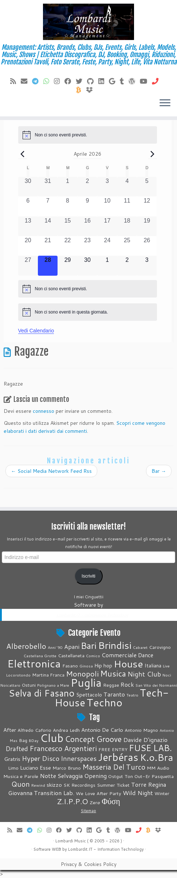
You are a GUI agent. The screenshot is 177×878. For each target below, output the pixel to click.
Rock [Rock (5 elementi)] (127, 684)
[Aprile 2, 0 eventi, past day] (87, 186)
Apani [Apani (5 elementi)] (71, 646)
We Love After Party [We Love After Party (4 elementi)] (98, 793)
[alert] (87, 135)
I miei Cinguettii (88, 597)
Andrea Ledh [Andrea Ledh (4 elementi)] (66, 730)
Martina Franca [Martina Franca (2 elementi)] (48, 674)
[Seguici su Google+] (114, 81)
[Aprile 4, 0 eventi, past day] (127, 186)
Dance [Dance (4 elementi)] (145, 655)
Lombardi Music (70, 841)
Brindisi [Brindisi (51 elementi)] (114, 645)
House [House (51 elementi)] (128, 664)
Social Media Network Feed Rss (51, 471)
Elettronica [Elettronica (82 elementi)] (34, 663)
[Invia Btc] (81, 90)
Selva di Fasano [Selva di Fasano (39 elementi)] (42, 692)
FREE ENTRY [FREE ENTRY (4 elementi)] (112, 749)
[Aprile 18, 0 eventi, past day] (127, 226)
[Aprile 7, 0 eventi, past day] (48, 206)
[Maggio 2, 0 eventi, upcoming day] (127, 265)
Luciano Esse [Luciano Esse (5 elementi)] (35, 767)
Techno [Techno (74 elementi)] (104, 702)
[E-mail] (26, 81)
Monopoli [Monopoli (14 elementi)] (82, 673)
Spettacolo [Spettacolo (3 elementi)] (89, 694)
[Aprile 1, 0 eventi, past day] (67, 186)
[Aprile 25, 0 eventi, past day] (127, 246)
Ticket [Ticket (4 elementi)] (123, 785)
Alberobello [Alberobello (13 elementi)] (26, 646)
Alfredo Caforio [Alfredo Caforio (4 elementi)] (34, 730)
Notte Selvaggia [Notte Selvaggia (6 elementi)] (61, 775)
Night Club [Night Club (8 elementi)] (144, 674)
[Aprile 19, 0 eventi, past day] (147, 226)
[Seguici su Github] (92, 81)
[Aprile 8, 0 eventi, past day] (67, 206)
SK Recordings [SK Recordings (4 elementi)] (79, 785)
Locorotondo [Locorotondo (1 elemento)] (18, 675)
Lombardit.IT (80, 849)
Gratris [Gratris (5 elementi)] (12, 759)
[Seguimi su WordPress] (134, 81)
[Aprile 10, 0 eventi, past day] (107, 206)
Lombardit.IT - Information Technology (92, 615)
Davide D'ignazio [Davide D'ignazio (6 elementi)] (145, 739)
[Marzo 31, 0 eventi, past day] (48, 186)
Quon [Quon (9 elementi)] (20, 784)
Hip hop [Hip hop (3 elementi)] (103, 665)
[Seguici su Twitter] (81, 81)
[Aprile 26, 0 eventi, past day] (147, 246)
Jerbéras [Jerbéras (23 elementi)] (118, 757)
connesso (43, 411)
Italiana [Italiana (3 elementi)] (153, 665)
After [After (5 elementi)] (9, 730)
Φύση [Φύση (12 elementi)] (111, 801)
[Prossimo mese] (152, 153)
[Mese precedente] (22, 153)
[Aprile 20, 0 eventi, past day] (28, 246)
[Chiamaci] (157, 81)
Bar (159, 471)
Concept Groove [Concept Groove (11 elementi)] (93, 739)
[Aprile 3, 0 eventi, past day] (107, 186)
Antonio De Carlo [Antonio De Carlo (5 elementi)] (102, 730)
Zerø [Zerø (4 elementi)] (95, 802)
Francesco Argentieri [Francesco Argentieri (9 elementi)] (63, 748)
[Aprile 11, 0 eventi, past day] (127, 206)
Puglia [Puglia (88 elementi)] (86, 682)
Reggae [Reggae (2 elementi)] (111, 685)
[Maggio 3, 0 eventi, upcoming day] (147, 265)
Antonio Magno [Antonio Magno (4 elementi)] (141, 730)
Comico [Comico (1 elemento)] (93, 655)
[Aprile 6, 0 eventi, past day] (28, 206)
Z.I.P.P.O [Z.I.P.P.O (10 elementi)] (72, 801)
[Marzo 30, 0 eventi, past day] (28, 186)
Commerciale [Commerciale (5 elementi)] (119, 655)
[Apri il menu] (165, 103)
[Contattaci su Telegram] (37, 81)
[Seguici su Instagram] (59, 81)
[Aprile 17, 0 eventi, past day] (107, 226)
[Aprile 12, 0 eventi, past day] (147, 206)
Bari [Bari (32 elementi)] (89, 645)
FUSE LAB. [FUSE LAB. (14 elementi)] (150, 748)
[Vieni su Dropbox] (92, 90)
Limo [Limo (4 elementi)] (13, 768)
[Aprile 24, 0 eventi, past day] (107, 246)
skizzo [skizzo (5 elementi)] (54, 785)
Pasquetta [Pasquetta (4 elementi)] (163, 776)
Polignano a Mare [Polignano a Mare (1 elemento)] (53, 685)
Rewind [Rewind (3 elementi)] (38, 785)
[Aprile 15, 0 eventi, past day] (67, 226)
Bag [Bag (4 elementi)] (23, 740)
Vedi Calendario (36, 331)
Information (108, 849)
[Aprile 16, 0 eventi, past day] (87, 226)
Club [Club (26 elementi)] (51, 737)
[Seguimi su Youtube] (146, 81)
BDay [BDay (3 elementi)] (34, 740)
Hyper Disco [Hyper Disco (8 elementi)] (40, 758)
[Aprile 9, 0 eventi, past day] (87, 206)
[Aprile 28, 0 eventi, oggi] (48, 265)
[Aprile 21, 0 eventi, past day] (48, 246)
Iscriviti (88, 576)
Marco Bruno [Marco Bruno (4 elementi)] (66, 768)
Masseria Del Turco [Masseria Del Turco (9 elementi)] (113, 767)
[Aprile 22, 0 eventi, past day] (67, 246)
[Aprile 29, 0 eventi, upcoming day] (67, 265)
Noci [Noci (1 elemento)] (166, 675)
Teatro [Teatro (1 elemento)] (132, 695)
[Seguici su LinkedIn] (103, 81)
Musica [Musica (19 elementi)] (113, 673)
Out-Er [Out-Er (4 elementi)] (142, 776)
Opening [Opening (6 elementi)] (95, 775)
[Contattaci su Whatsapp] (48, 81)
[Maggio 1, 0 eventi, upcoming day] (107, 265)
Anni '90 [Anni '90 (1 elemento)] (55, 647)
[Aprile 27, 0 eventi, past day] (28, 265)
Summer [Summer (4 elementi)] (106, 785)
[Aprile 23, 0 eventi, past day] (87, 246)
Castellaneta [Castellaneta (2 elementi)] (71, 655)
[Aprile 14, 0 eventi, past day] (48, 226)
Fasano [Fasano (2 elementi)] (70, 665)
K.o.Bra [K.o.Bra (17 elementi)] (156, 757)
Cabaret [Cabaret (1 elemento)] (140, 647)
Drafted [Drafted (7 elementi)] (16, 748)
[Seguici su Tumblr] (124, 81)
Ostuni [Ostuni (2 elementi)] (29, 685)
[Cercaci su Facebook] (70, 81)
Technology (132, 849)
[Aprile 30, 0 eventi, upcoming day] (87, 265)
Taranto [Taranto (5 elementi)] (114, 694)
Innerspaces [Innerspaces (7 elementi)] (79, 758)
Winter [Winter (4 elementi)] (161, 793)
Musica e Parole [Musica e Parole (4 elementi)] (20, 776)
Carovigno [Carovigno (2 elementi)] (160, 647)
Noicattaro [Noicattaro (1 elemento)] (10, 685)
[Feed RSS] (15, 81)
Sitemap (88, 811)
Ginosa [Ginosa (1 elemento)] (86, 666)
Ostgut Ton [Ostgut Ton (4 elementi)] (120, 776)
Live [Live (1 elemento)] (166, 666)
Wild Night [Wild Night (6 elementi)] (138, 793)
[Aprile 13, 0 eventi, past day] (28, 226)
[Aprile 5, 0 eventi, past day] (147, 186)
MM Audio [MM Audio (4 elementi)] (158, 768)
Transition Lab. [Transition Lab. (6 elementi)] (54, 793)
